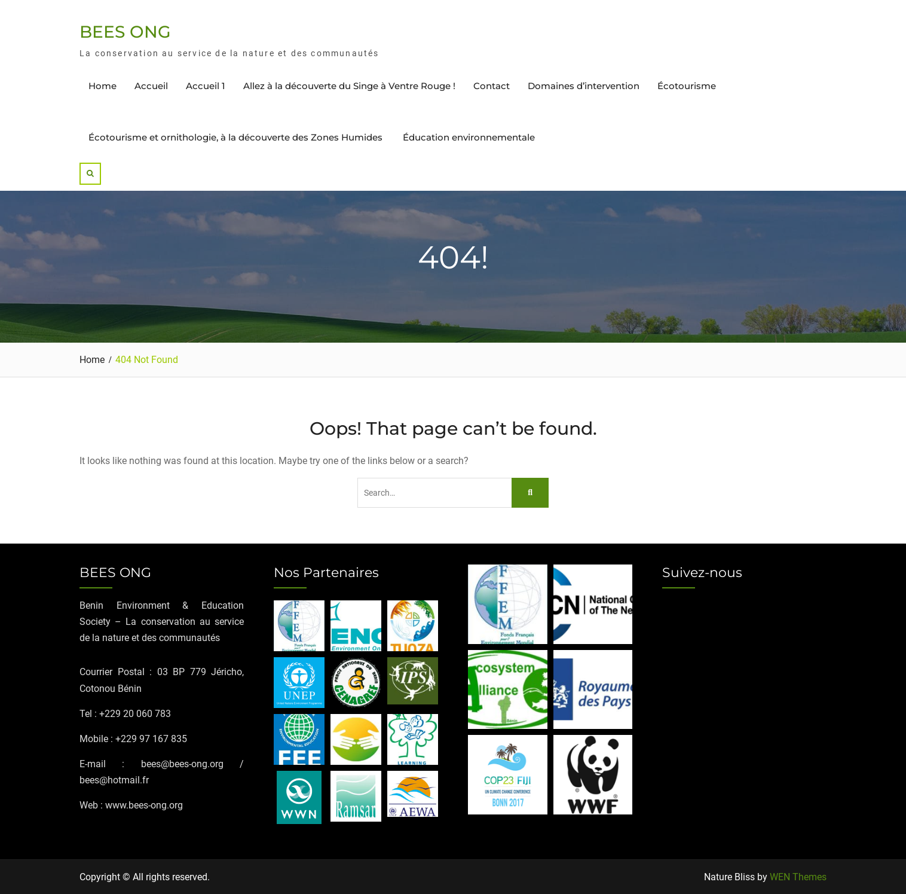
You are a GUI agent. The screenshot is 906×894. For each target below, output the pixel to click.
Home (102, 85)
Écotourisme (686, 85)
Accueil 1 (205, 85)
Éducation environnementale (469, 137)
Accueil (151, 85)
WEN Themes (798, 877)
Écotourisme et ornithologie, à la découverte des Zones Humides (236, 137)
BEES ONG (125, 32)
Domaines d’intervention (583, 85)
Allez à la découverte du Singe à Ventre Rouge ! (349, 85)
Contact (491, 85)
